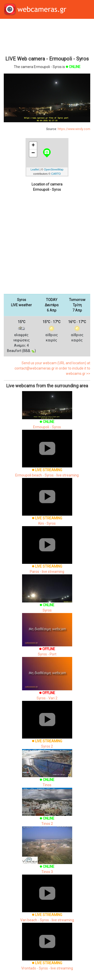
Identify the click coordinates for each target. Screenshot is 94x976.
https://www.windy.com (74, 129)
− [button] (33, 153)
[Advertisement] (47, 36)
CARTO (56, 173)
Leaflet (35, 169)
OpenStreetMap (53, 169)
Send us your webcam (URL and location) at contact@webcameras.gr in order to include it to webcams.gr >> (52, 368)
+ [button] (33, 145)
